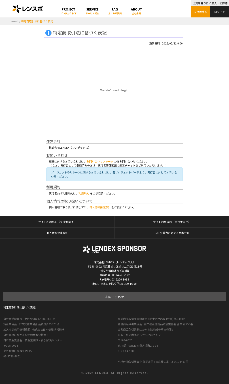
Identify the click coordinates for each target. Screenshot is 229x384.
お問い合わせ (114, 297)
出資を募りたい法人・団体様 (210, 3)
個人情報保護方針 (100, 207)
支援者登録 (200, 12)
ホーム (15, 21)
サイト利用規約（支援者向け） (57, 221)
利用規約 (83, 193)
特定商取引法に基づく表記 (19, 307)
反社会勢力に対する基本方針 (172, 232)
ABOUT (136, 11)
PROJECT (68, 11)
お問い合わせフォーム (100, 161)
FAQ (115, 11)
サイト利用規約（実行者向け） (172, 221)
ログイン (219, 12)
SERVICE (92, 11)
